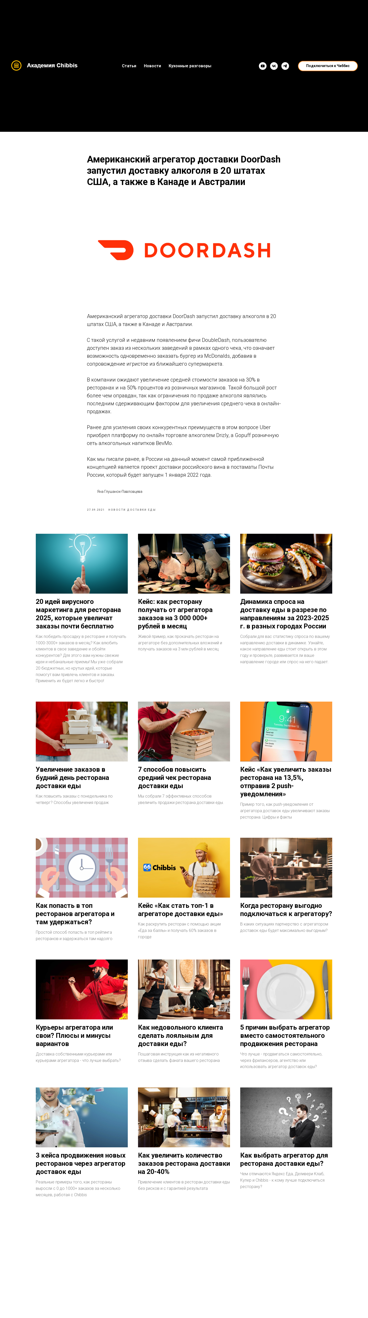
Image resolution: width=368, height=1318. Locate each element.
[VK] (274, 66)
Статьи (129, 65)
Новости (152, 65)
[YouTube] (263, 66)
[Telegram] (285, 66)
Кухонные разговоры (190, 65)
